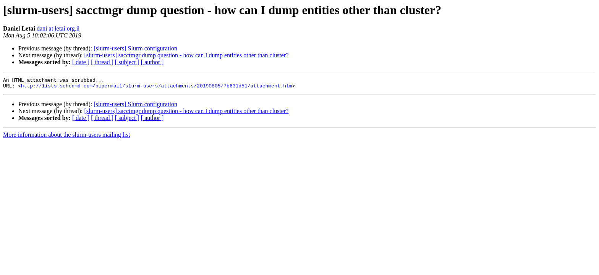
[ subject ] (127, 62)
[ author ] (152, 62)
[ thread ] (102, 62)
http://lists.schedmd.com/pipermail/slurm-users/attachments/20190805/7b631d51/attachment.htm (156, 87)
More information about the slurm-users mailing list (66, 137)
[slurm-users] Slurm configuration (135, 48)
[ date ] (80, 62)
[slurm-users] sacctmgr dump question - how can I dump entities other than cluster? (186, 55)
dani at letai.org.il (58, 28)
